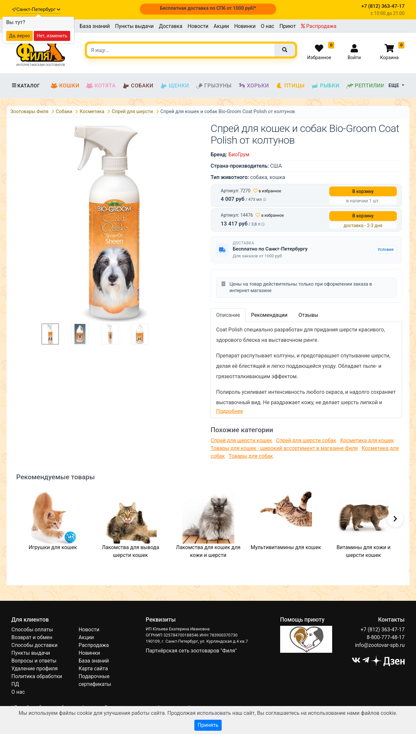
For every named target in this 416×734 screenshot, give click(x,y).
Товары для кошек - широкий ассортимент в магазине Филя (284, 448)
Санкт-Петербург (38, 9)
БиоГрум (238, 154)
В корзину (363, 191)
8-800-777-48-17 (386, 637)
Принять (208, 725)
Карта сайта (93, 668)
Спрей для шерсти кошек (241, 440)
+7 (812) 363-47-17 (382, 629)
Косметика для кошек (367, 440)
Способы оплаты (32, 629)
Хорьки (253, 86)
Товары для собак (250, 456)
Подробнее (229, 411)
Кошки (64, 86)
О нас (267, 26)
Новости (198, 26)
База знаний (95, 26)
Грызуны (214, 86)
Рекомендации (269, 315)
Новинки (244, 26)
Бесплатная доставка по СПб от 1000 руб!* (208, 8)
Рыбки (325, 86)
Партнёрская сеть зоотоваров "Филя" (191, 651)
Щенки (174, 86)
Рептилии (365, 86)
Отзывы (308, 315)
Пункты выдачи (134, 26)
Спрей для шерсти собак (306, 440)
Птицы (290, 86)
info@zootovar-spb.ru (380, 645)
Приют (288, 26)
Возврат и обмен (31, 637)
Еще (395, 85)
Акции (221, 26)
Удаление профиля (34, 668)
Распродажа (318, 26)
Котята (101, 86)
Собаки (137, 86)
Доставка (170, 26)
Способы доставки (34, 645)
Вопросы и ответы (34, 661)
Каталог (25, 86)
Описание (228, 315)
